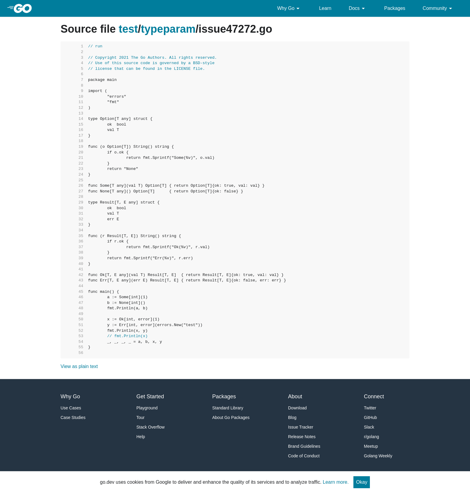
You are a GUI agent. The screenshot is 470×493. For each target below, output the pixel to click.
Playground (147, 407)
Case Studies (73, 417)
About (295, 396)
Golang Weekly (378, 455)
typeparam (168, 29)
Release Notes (302, 436)
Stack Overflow (150, 427)
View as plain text (79, 366)
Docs (358, 8)
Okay (361, 482)
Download (297, 407)
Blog (292, 417)
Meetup (371, 446)
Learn (325, 8)
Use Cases (71, 407)
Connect (374, 396)
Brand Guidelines (304, 446)
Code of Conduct (304, 455)
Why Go (289, 8)
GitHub (370, 417)
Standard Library (227, 407)
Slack (369, 427)
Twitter (370, 407)
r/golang (371, 436)
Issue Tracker (300, 427)
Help (140, 436)
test (128, 29)
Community (438, 8)
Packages (394, 8)
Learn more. (336, 482)
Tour (140, 417)
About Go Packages (231, 417)
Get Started (150, 396)
